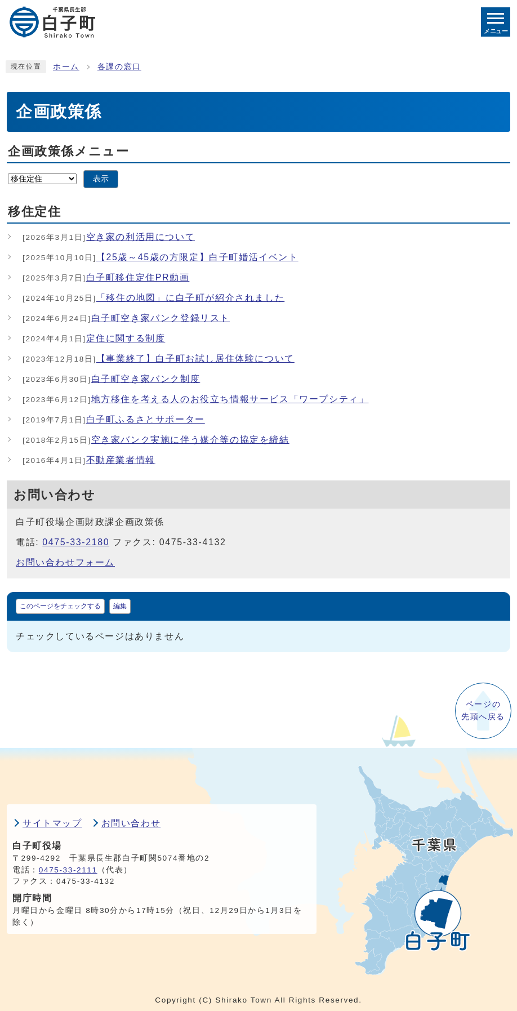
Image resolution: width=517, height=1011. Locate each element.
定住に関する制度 (94, 338)
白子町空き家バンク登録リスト (126, 318)
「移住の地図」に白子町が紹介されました (153, 297)
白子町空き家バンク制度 (111, 379)
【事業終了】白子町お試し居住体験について (159, 358)
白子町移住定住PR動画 (106, 277)
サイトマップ (52, 823)
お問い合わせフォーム (65, 562)
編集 (120, 606)
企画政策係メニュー (68, 151)
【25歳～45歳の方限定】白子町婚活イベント (160, 257)
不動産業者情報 (89, 460)
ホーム (66, 67)
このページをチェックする (60, 606)
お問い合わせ (131, 823)
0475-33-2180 (75, 542)
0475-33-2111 (68, 870)
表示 (101, 179)
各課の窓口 (119, 67)
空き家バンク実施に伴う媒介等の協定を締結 (156, 439)
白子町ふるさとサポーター (114, 419)
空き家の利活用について (109, 237)
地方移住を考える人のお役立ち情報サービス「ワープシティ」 (196, 399)
